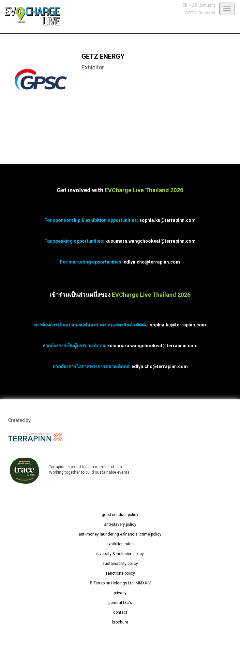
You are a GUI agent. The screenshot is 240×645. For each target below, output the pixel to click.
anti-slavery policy (120, 524)
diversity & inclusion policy (120, 554)
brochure (120, 622)
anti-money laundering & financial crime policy (120, 534)
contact (120, 612)
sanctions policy (120, 573)
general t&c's (120, 602)
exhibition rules (120, 544)
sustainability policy (120, 563)
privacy (120, 593)
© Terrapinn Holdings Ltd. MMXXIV (120, 583)
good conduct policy (120, 514)
